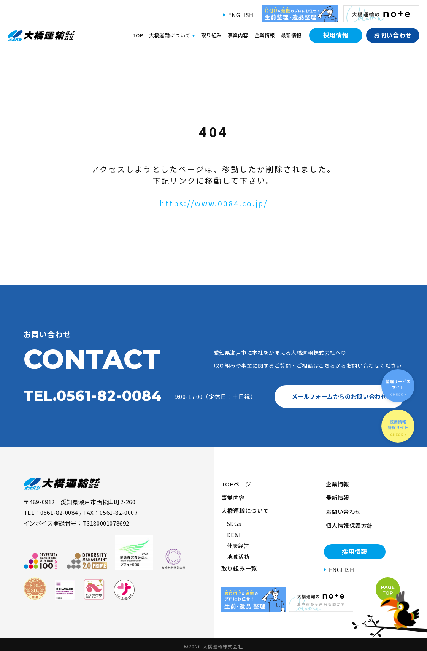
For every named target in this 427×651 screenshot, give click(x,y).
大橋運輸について (245, 507)
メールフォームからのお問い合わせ (338, 396)
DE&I (234, 531)
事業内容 (238, 35)
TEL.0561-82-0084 (93, 395)
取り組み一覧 (239, 565)
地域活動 (238, 553)
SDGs (234, 520)
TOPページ (236, 483)
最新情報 (291, 35)
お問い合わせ (393, 35)
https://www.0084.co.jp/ (213, 203)
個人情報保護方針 (348, 519)
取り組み (211, 35)
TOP (137, 35)
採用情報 (336, 35)
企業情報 (264, 35)
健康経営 (238, 542)
